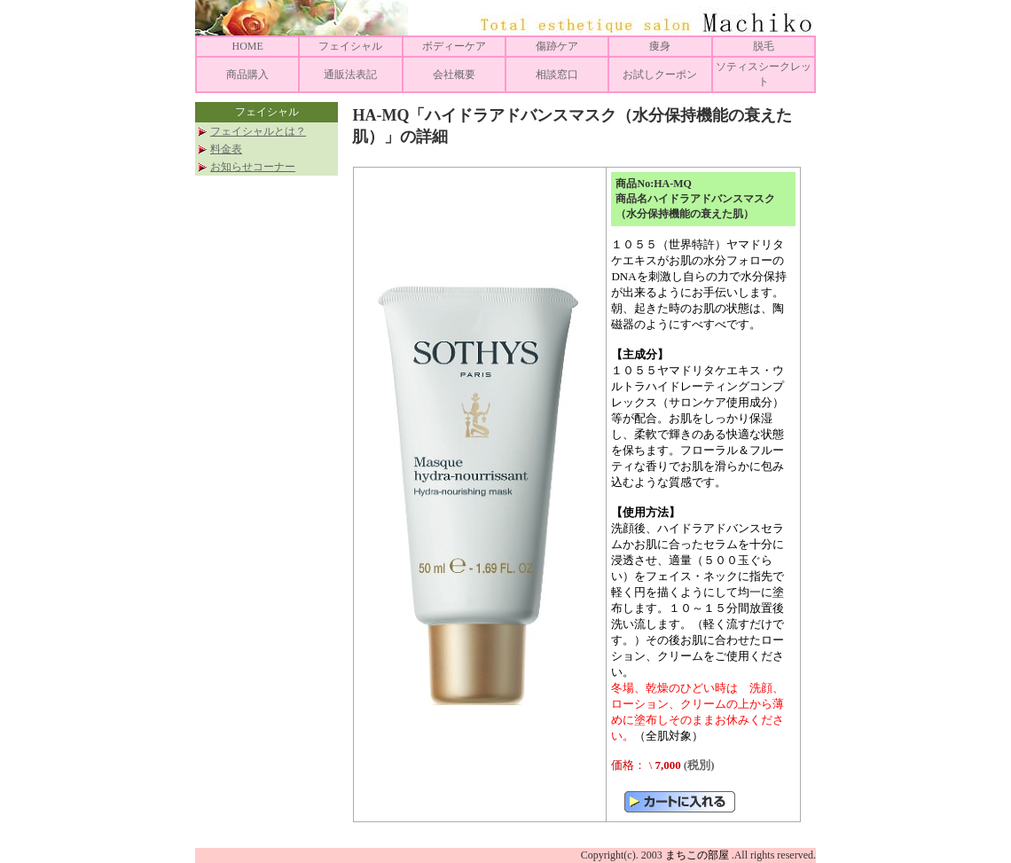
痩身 (659, 46)
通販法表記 (350, 74)
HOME (247, 46)
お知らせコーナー (252, 167)
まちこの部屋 (697, 855)
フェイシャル (350, 46)
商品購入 (247, 74)
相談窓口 (557, 74)
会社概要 (454, 74)
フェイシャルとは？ (258, 131)
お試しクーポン (660, 74)
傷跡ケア (557, 46)
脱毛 (763, 46)
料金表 (226, 149)
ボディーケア (454, 46)
